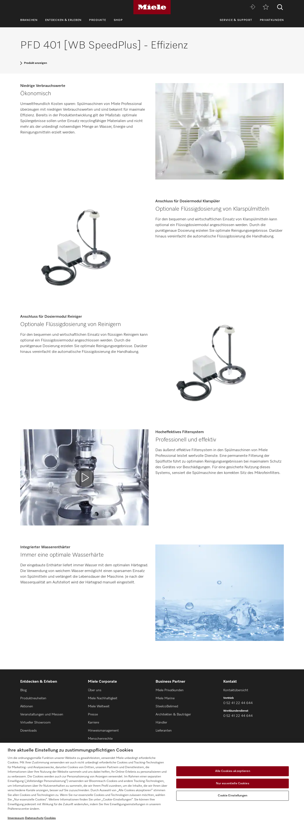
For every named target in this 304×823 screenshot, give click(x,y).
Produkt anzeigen (35, 63)
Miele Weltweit (98, 706)
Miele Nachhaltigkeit (102, 698)
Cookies (50, 818)
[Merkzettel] (266, 7)
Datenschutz (34, 818)
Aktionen (26, 706)
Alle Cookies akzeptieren (232, 771)
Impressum (16, 818)
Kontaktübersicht (235, 690)
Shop (118, 20)
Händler (161, 722)
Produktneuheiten (33, 698)
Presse (93, 714)
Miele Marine (165, 698)
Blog (23, 690)
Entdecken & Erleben (63, 20)
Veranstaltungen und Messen (41, 714)
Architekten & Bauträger (173, 714)
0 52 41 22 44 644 (238, 703)
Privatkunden (272, 20)
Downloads (28, 730)
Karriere (93, 722)
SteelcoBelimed (167, 706)
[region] (152, 783)
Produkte (97, 20)
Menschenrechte (100, 738)
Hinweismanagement (103, 730)
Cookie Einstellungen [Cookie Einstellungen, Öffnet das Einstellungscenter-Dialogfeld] (232, 795)
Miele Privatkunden (170, 690)
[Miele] (152, 7)
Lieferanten (164, 730)
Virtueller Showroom (35, 722)
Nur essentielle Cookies (232, 783)
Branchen (29, 20)
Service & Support (236, 20)
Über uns (94, 690)
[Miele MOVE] (252, 7)
